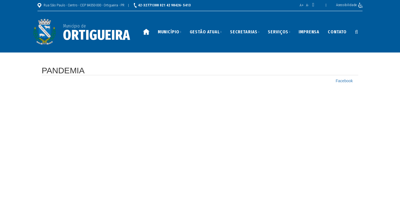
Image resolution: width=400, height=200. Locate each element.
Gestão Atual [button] (206, 32)
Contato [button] (337, 32)
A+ (302, 5)
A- (307, 5)
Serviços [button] (279, 32)
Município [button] (169, 32)
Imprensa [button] (309, 32)
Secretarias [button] (245, 32)
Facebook (344, 81)
